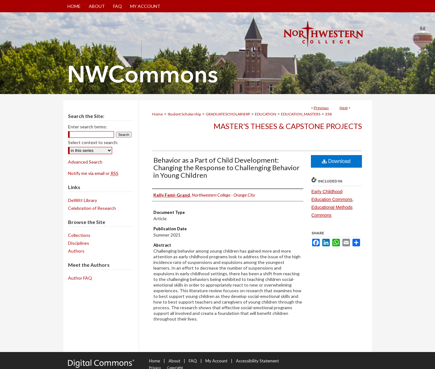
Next (344, 107)
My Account (216, 360)
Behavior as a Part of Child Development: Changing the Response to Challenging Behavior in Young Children (226, 167)
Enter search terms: (87, 126)
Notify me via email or (93, 173)
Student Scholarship (184, 114)
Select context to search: (93, 142)
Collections (79, 235)
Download (336, 161)
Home (157, 114)
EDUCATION (265, 114)
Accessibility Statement (257, 360)
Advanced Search (85, 162)
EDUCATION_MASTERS (300, 114)
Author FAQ (80, 278)
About (174, 360)
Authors (76, 251)
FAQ (193, 360)
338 (328, 114)
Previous (321, 107)
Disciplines (78, 243)
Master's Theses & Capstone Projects (288, 126)
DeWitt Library (82, 200)
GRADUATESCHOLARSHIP (228, 114)
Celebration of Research (92, 208)
